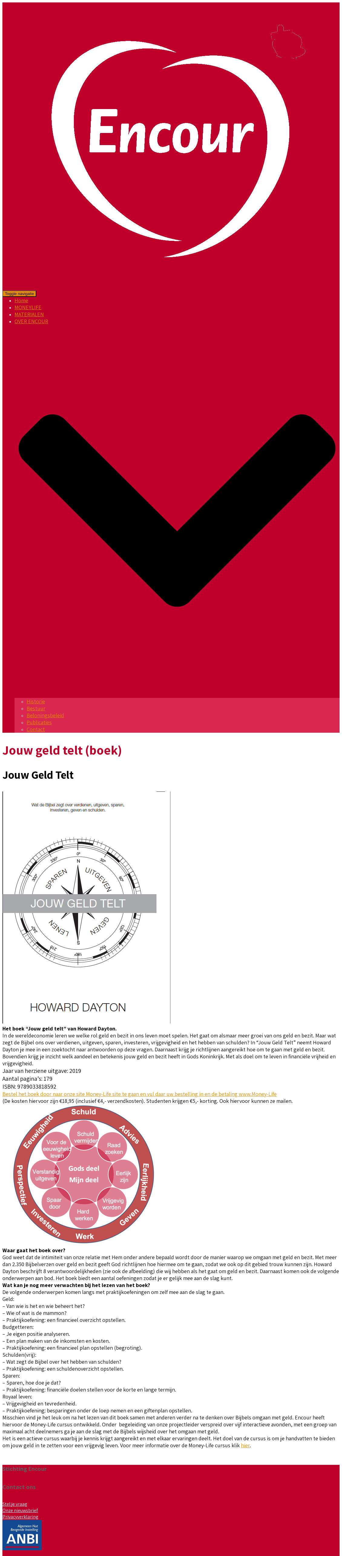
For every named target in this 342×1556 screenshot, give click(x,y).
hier (245, 1445)
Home (21, 300)
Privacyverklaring (20, 1517)
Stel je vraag (14, 1504)
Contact (36, 729)
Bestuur (36, 708)
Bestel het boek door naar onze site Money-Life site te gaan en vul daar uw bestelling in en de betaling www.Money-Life (139, 1093)
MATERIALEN (29, 314)
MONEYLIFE (28, 307)
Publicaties (39, 722)
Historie (36, 701)
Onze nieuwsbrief (20, 1510)
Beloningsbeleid (45, 715)
